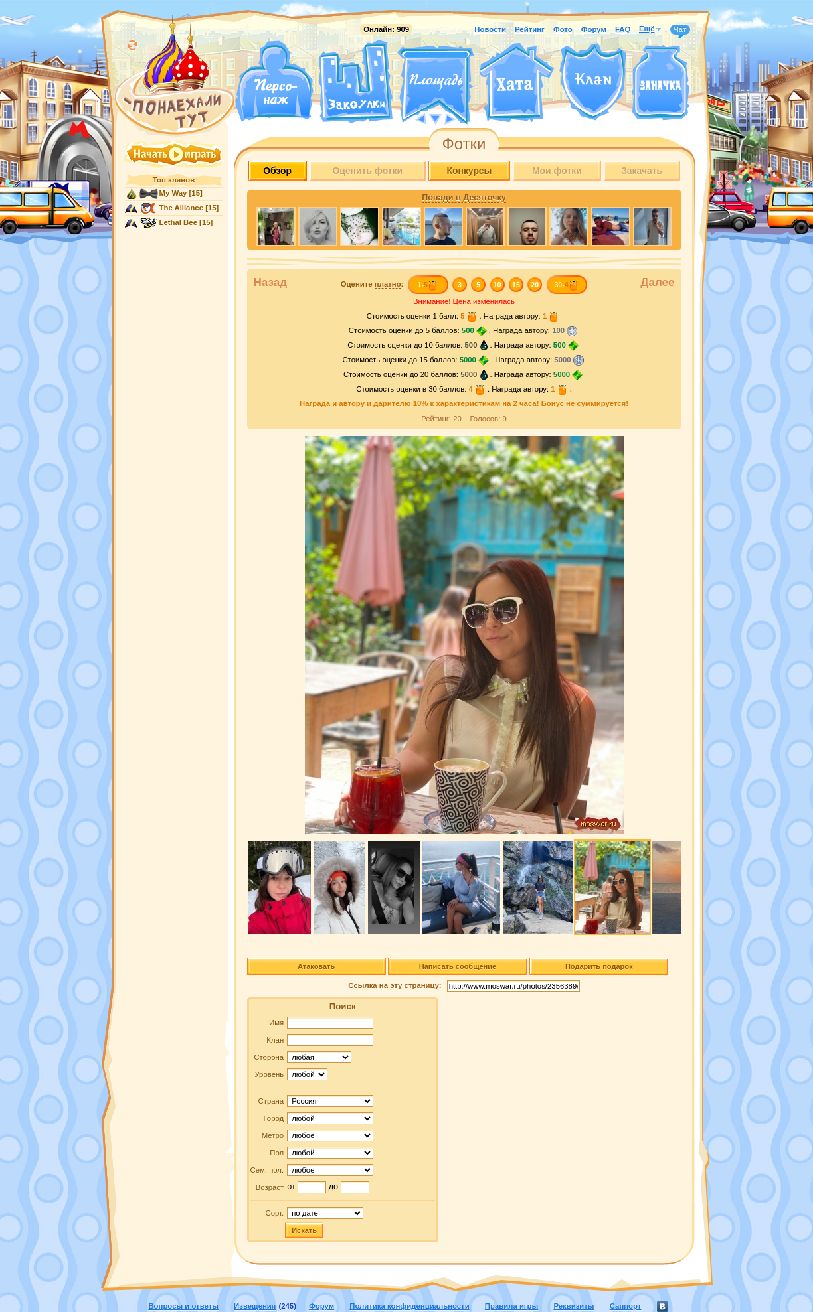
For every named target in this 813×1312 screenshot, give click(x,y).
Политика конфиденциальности (409, 1306)
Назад (271, 282)
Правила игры (511, 1306)
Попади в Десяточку (463, 197)
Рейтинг (530, 29)
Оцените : (372, 284)
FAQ (622, 29)
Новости (490, 29)
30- (566, 285)
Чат (680, 30)
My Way (173, 193)
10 (497, 285)
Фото (563, 29)
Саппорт (626, 1306)
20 (535, 285)
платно (388, 284)
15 (516, 285)
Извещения (255, 1306)
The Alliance (181, 208)
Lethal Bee (178, 222)
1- (427, 285)
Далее (657, 282)
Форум (593, 29)
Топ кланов (174, 180)
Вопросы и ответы (183, 1306)
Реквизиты (573, 1306)
